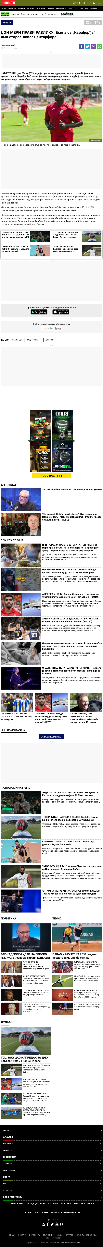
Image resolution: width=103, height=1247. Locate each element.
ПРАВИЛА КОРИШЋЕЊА (86, 1235)
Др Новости (42, 1203)
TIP (76, 8)
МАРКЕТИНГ (48, 1235)
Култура (52, 1190)
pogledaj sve (51, 475)
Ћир (78, 3)
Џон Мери (50, 340)
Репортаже (61, 8)
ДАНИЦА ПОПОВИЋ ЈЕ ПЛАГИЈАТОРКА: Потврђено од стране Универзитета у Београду (36, 1007)
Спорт (70, 8)
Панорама (84, 8)
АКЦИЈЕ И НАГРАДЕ (65, 1235)
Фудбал (7, 23)
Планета (50, 8)
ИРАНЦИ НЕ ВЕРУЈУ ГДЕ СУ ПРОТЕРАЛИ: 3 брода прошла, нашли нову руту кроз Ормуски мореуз (69, 571)
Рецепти (30, 8)
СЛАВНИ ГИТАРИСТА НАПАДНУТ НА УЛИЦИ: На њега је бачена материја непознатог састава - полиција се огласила (71, 671)
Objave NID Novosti (53, 1238)
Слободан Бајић (8, 45)
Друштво (12, 8)
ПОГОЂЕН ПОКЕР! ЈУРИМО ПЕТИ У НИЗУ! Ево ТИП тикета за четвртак (16, 716)
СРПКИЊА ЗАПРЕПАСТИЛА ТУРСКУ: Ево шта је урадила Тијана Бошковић (15, 248)
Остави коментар (51, 736)
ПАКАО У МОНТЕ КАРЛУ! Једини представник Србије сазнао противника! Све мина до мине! (74, 958)
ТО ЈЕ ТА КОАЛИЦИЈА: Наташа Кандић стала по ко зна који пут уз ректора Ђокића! (36, 992)
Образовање (41, 1212)
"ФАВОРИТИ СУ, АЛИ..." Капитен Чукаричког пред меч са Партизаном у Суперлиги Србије (66, 250)
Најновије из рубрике (15, 787)
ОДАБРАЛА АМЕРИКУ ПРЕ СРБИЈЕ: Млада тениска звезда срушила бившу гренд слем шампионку (88, 965)
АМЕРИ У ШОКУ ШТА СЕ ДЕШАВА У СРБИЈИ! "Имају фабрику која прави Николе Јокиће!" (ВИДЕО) (70, 620)
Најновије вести (70, 1212)
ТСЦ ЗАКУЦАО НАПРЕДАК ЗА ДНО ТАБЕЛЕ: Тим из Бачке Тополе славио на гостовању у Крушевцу (66, 236)
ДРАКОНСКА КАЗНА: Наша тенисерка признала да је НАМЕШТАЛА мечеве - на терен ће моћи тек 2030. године (88, 993)
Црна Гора (65, 1203)
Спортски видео (52, 14)
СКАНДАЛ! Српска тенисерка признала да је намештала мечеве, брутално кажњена (87, 978)
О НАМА (12, 1235)
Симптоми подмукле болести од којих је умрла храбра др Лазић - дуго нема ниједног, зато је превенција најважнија (72, 646)
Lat (74, 3)
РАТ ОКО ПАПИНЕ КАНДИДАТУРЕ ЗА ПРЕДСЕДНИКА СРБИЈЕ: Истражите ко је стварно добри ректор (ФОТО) (36, 965)
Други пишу (9, 484)
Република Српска (83, 1203)
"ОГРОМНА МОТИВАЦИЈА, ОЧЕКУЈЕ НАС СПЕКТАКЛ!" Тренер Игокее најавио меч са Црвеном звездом (71, 892)
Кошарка (15, 14)
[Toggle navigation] (99, 3)
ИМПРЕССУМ (34, 1235)
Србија (54, 1203)
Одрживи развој (52, 1197)
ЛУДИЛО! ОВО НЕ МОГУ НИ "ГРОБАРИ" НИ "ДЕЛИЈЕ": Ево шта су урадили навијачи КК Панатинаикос (15, 236)
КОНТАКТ (22, 1235)
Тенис (23, 14)
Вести (3, 8)
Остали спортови (35, 14)
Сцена (28, 1212)
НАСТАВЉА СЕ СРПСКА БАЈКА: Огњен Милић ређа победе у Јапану (87, 1006)
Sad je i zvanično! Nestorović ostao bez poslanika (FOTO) (72, 489)
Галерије (54, 1212)
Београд (93, 8)
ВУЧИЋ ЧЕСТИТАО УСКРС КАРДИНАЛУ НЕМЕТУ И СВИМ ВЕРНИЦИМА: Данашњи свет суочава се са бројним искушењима (36, 979)
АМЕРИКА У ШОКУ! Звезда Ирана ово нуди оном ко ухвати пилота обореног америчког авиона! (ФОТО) (70, 595)
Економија (40, 8)
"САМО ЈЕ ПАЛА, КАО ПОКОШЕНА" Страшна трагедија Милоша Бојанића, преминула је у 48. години (84, 717)
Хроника (21, 8)
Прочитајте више (12, 540)
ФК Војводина (17, 340)
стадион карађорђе (34, 340)
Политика (8, 918)
